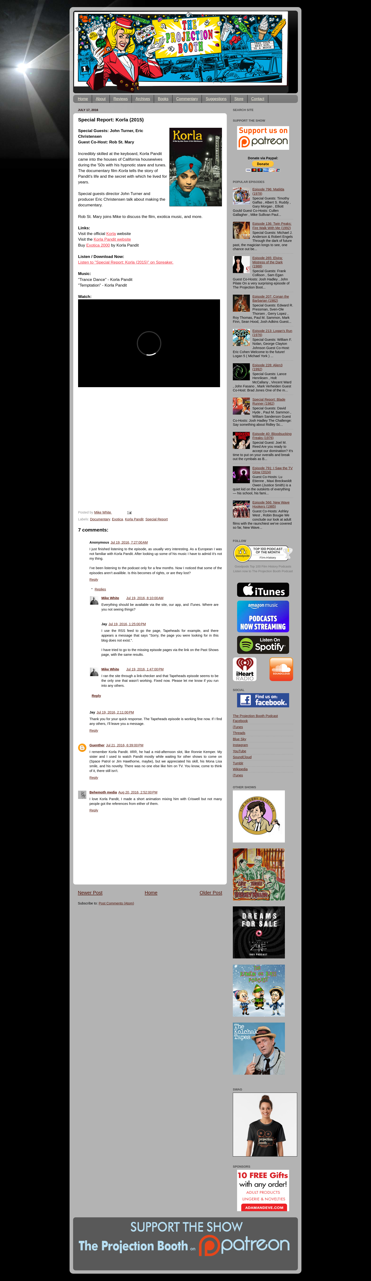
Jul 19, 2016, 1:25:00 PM (127, 624)
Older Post (211, 892)
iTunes (238, 727)
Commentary (187, 99)
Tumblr (238, 763)
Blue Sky (239, 739)
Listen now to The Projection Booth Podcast (263, 571)
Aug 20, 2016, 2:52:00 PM (137, 792)
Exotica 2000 (98, 245)
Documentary (100, 519)
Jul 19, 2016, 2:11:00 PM (115, 712)
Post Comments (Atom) (116, 903)
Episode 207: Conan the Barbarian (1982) (270, 298)
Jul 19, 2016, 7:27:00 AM (129, 542)
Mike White (110, 598)
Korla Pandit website (112, 239)
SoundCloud (242, 757)
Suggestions (216, 99)
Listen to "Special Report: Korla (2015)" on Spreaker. (125, 262)
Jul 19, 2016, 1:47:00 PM (145, 669)
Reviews (121, 99)
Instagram (240, 745)
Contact (257, 99)
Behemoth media (103, 792)
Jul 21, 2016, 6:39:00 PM (124, 745)
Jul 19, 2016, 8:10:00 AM (144, 598)
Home (83, 99)
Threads (239, 733)
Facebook (240, 721)
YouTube (239, 751)
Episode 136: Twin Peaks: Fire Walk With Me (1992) (272, 226)
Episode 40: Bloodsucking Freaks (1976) (272, 436)
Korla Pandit (134, 519)
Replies (100, 589)
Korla (111, 233)
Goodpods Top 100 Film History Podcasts (263, 566)
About (101, 99)
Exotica (117, 519)
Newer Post (90, 892)
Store (238, 99)
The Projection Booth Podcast (255, 716)
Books (163, 99)
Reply (93, 579)
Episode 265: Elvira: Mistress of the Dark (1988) (267, 262)
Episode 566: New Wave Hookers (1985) (271, 504)
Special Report (157, 519)
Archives (143, 99)
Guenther (97, 745)
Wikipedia (240, 769)
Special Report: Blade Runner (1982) (268, 401)
